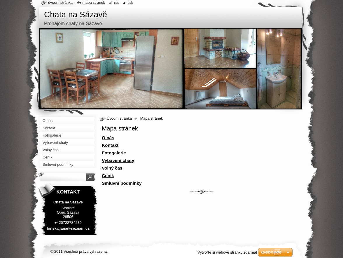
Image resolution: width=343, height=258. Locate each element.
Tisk (130, 2)
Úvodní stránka (119, 118)
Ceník (108, 175)
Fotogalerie (114, 152)
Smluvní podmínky (122, 183)
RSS (116, 2)
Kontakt (110, 145)
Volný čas (112, 167)
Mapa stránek (94, 2)
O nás (108, 137)
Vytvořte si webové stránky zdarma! (227, 252)
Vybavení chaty (118, 160)
